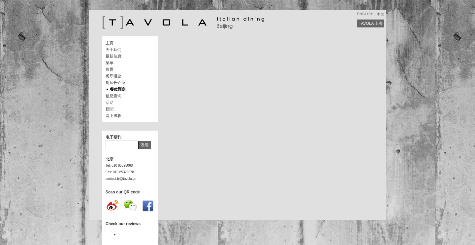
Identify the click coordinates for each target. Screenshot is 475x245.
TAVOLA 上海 (371, 23)
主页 (109, 43)
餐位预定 (118, 89)
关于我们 (113, 49)
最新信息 (113, 56)
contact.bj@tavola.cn (121, 179)
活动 (109, 102)
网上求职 (113, 115)
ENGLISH (365, 14)
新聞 (109, 109)
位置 (109, 69)
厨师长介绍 (115, 82)
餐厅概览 (113, 76)
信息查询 (113, 96)
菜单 (109, 63)
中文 (380, 14)
